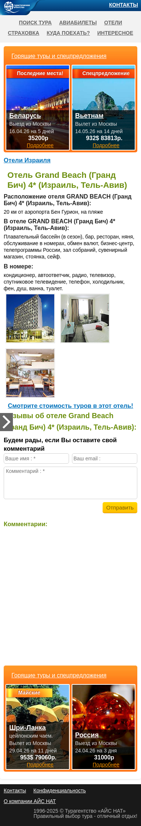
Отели (113, 23)
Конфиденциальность (59, 790)
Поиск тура (35, 23)
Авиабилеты (78, 23)
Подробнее (40, 765)
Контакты (123, 5)
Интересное (115, 33)
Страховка (23, 33)
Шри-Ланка (27, 727)
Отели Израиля (27, 160)
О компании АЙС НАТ (30, 801)
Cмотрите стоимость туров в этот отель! (70, 405)
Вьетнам (89, 115)
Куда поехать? (68, 33)
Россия (87, 735)
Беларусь (25, 115)
